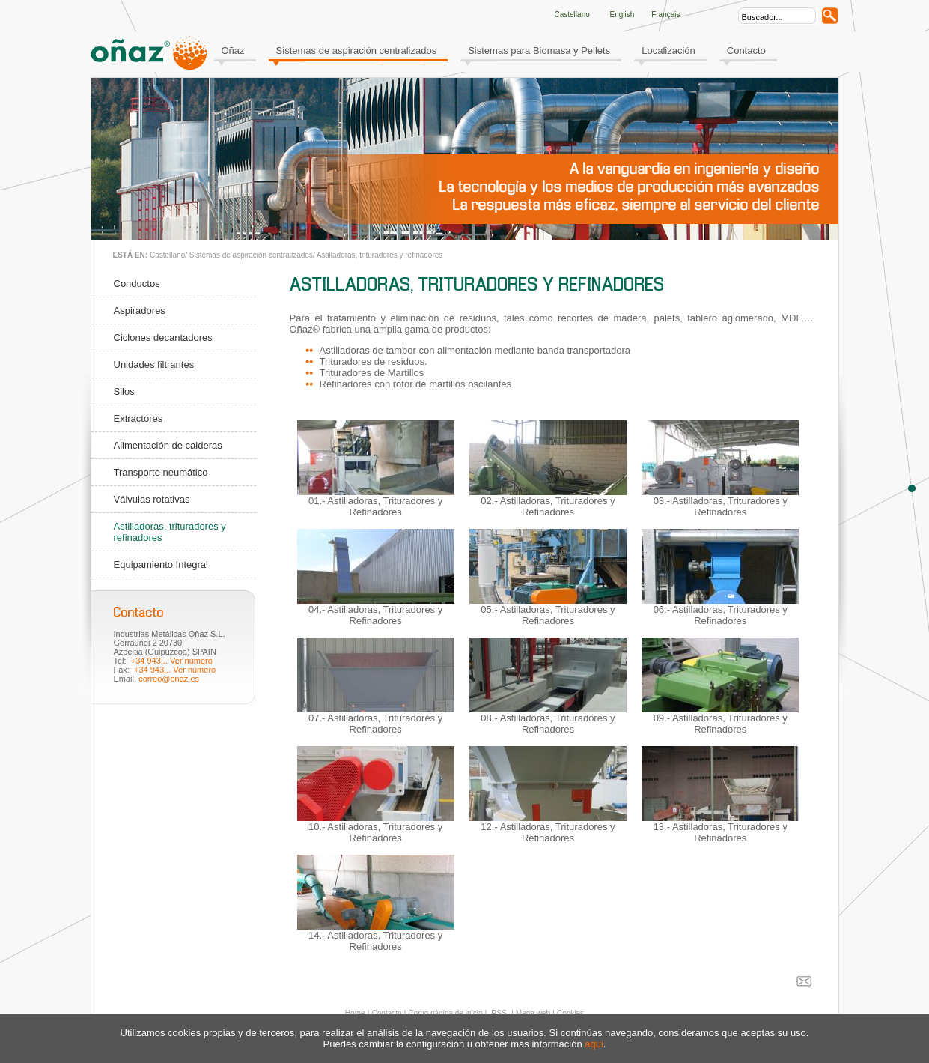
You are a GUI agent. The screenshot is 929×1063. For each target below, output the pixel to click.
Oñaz (233, 50)
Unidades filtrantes (154, 364)
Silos (124, 391)
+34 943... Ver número (172, 660)
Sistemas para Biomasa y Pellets (539, 50)
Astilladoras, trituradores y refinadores (379, 255)
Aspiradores (139, 310)
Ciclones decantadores (163, 337)
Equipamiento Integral (161, 564)
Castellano (167, 255)
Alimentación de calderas (168, 445)
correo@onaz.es (168, 678)
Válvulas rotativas (152, 499)
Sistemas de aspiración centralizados (356, 50)
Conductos (137, 283)
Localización (668, 50)
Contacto (746, 50)
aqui (594, 1044)
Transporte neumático (161, 472)
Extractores (138, 418)
